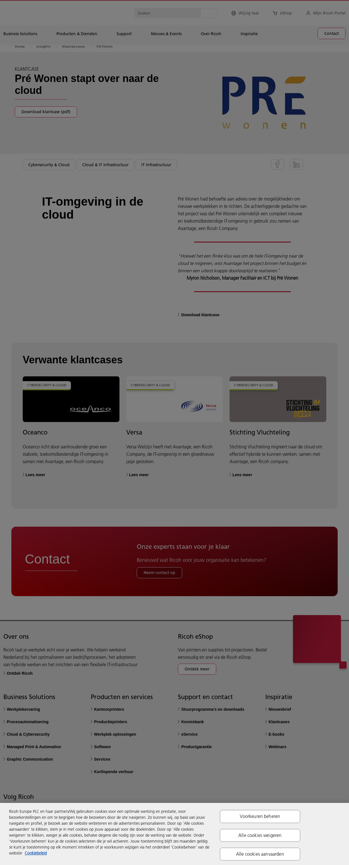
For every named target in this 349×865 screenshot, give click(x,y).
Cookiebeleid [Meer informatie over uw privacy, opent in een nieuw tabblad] (36, 853)
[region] (174, 834)
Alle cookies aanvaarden (260, 854)
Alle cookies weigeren (259, 835)
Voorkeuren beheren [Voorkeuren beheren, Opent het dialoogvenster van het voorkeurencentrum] (260, 816)
